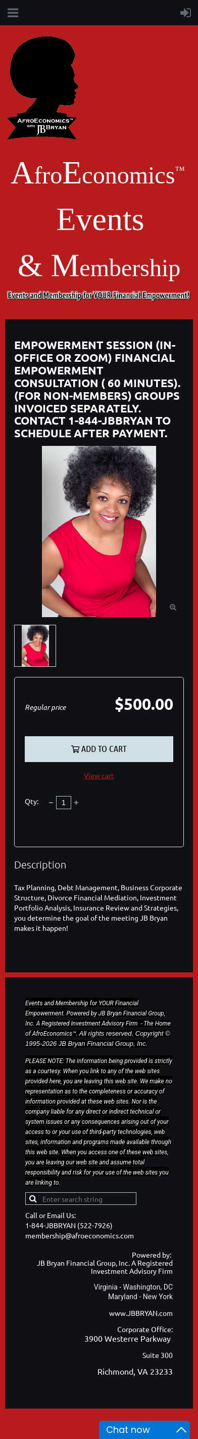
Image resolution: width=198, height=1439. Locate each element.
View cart (99, 775)
